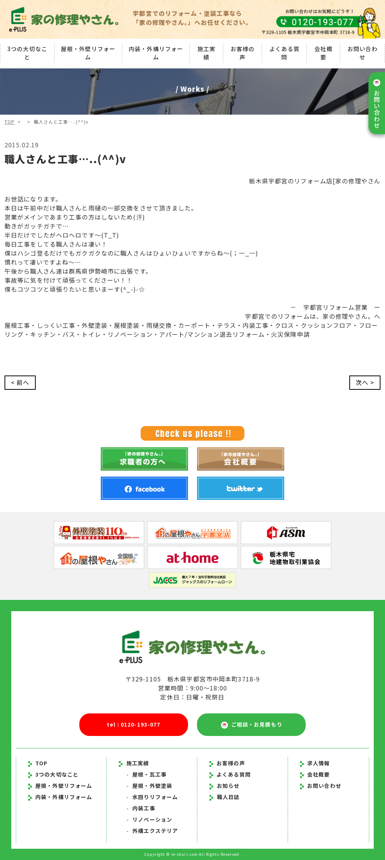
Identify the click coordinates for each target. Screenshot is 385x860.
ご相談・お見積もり (251, 725)
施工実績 (206, 53)
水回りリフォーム (152, 797)
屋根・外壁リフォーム (88, 53)
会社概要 (323, 53)
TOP (10, 121)
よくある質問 (284, 53)
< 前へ (20, 382)
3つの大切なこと (27, 53)
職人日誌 (228, 797)
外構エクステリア (152, 830)
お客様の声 (242, 53)
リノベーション (149, 819)
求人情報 (315, 763)
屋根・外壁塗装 (149, 785)
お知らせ (228, 785)
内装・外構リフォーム (156, 53)
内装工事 (140, 808)
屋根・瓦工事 (146, 774)
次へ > (365, 382)
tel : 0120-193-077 (133, 724)
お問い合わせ (362, 53)
